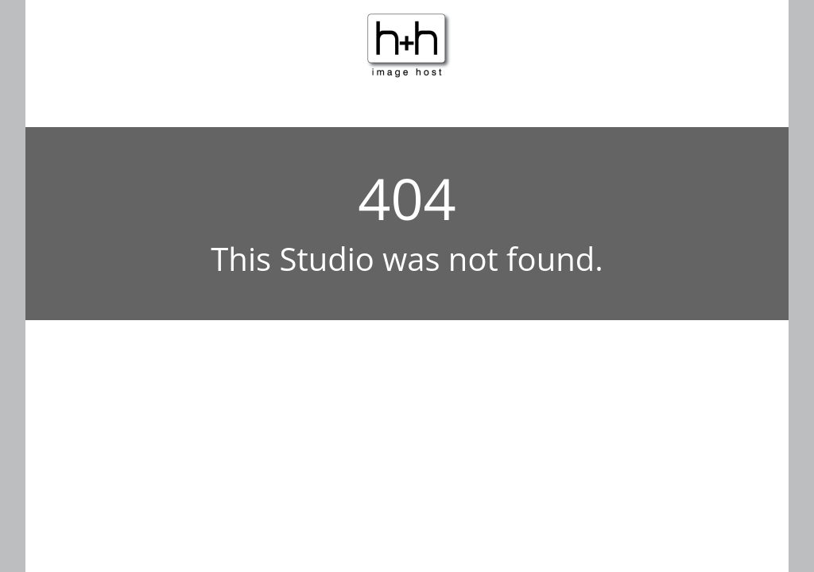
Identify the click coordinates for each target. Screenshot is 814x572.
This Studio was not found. (407, 258)
